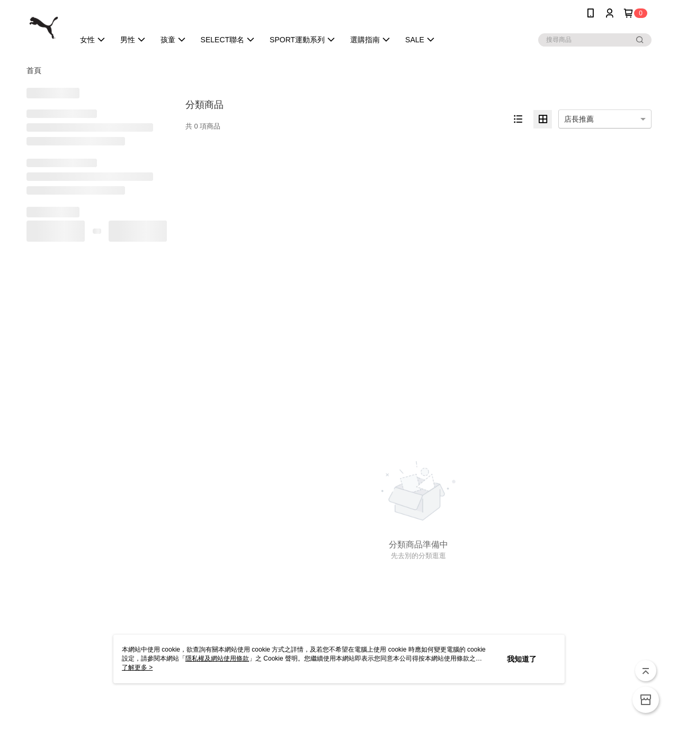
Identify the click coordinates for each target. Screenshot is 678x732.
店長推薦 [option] (579, 119)
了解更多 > (137, 667)
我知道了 (522, 659)
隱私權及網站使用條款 (217, 658)
